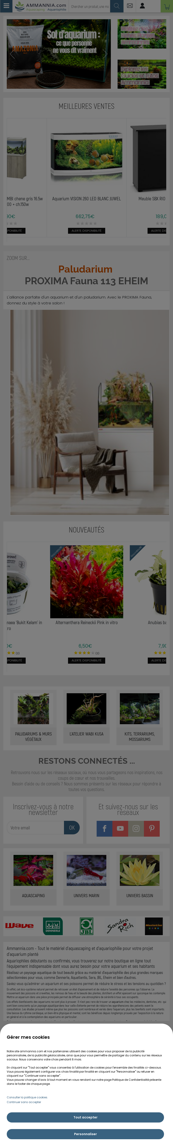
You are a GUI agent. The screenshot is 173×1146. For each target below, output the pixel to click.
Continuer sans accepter (24, 1102)
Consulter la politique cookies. (27, 1097)
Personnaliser (85, 1134)
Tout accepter (85, 1117)
